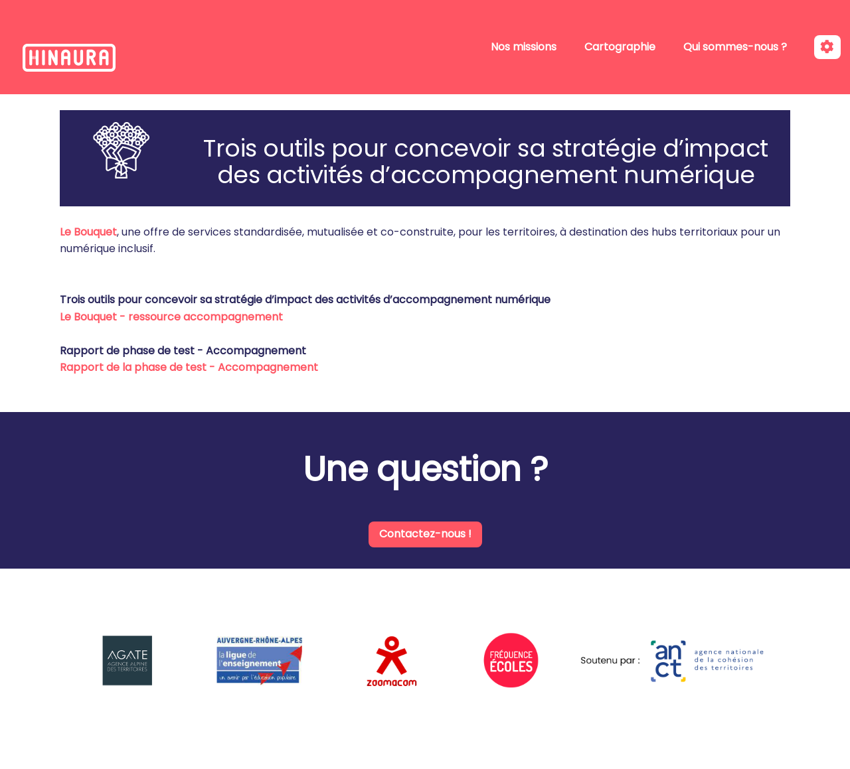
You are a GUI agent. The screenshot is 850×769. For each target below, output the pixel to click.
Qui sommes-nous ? (735, 46)
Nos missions (523, 46)
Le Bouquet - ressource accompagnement (171, 316)
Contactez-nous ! (425, 533)
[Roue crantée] (827, 47)
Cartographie (619, 46)
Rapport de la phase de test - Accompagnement (189, 367)
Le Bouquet (88, 232)
